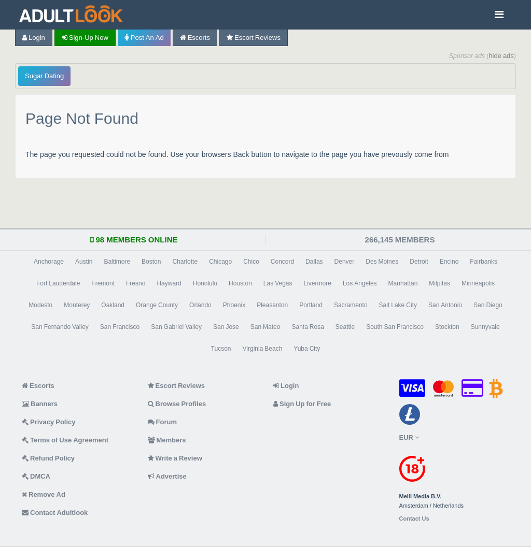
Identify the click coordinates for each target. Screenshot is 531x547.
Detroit (419, 261)
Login (33, 37)
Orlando (200, 305)
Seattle (345, 327)
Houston (240, 283)
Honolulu (205, 283)
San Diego (487, 305)
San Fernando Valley (60, 327)
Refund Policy (48, 458)
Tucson (221, 349)
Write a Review (175, 458)
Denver (344, 261)
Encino (449, 261)
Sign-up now (85, 37)
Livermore (317, 283)
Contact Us (414, 519)
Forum (162, 422)
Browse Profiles (177, 403)
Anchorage (49, 261)
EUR (409, 437)
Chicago (220, 261)
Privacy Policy (49, 422)
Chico (251, 261)
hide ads (501, 55)
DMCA (36, 476)
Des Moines (382, 261)
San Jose (226, 327)
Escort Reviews (254, 37)
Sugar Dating (44, 76)
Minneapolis (478, 283)
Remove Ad (43, 494)
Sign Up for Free (302, 403)
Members (167, 440)
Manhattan (403, 283)
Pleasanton (272, 305)
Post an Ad (144, 37)
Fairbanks (483, 261)
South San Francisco (395, 327)
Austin (83, 261)
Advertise (167, 476)
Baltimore (117, 261)
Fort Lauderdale (58, 283)
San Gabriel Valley (176, 327)
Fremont (103, 283)
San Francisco (119, 327)
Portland (311, 305)
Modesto (40, 305)
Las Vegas (277, 283)
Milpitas (439, 283)
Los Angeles (360, 283)
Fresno (135, 283)
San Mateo (265, 327)
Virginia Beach (263, 349)
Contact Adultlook (55, 512)
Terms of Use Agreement (65, 440)
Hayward (169, 283)
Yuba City (307, 349)
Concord (282, 261)
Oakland (112, 305)
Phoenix (234, 305)
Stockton (447, 327)
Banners (40, 403)
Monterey (77, 305)
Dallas (314, 261)
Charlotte (185, 261)
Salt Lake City (398, 305)
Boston (151, 261)
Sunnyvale (485, 327)
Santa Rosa (307, 327)
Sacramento (351, 305)
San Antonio (445, 305)
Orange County (157, 305)
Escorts (195, 37)
